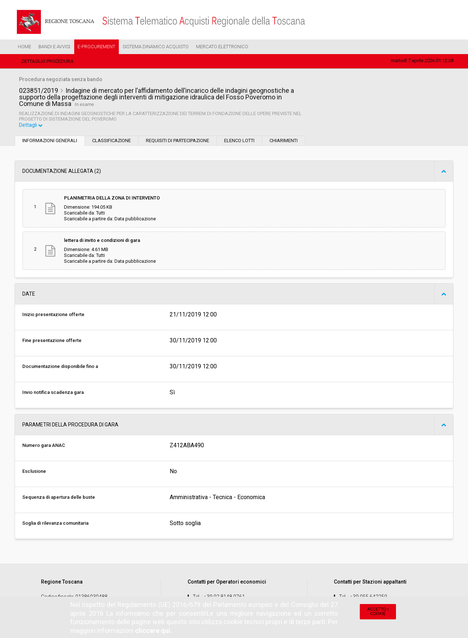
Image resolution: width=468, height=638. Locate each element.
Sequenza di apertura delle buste (58, 498)
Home (24, 46)
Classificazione (111, 141)
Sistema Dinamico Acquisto (155, 46)
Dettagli (31, 126)
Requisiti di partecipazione (177, 141)
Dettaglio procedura (47, 61)
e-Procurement (96, 46)
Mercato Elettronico (222, 46)
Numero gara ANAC (43, 446)
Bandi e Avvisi (54, 46)
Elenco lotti (239, 141)
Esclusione (34, 472)
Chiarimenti (283, 141)
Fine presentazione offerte (52, 341)
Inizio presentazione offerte (53, 315)
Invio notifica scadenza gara (53, 393)
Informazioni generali (49, 141)
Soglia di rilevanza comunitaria (55, 524)
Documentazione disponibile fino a (60, 367)
